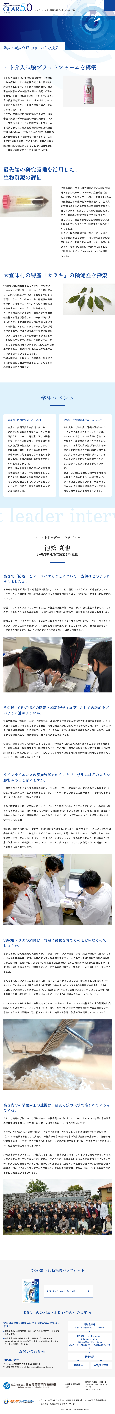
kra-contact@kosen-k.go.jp (40, 1367)
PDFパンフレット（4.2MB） (62, 1291)
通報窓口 (44, 1403)
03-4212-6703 (95, 1389)
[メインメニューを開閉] (109, 5)
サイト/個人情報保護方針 (72, 1400)
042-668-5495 (13, 1367)
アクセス (42, 1400)
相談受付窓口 (56, 1403)
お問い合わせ (54, 1400)
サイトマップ (69, 1403)
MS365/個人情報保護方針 (96, 1400)
